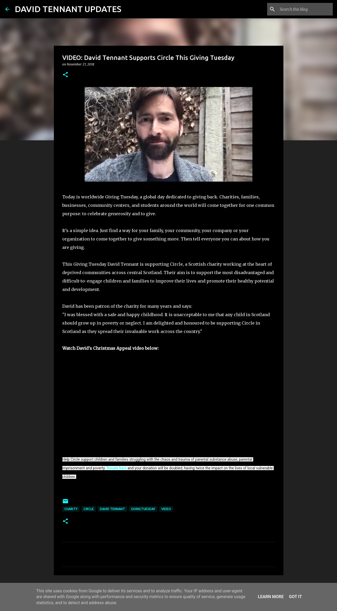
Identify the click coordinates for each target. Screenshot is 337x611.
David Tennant (112, 509)
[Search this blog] (305, 9)
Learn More (271, 596)
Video (166, 509)
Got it (295, 596)
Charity (70, 509)
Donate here (117, 468)
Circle (89, 509)
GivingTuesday (143, 509)
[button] (65, 75)
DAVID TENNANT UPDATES (68, 9)
